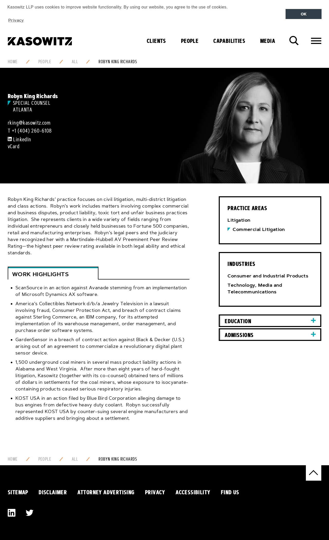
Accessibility (193, 492)
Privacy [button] (16, 20)
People (189, 40)
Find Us (230, 492)
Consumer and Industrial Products (267, 276)
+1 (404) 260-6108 (32, 130)
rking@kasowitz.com (29, 122)
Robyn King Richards (117, 61)
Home (13, 61)
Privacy (155, 492)
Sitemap (18, 492)
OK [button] (304, 14)
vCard (14, 146)
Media (267, 40)
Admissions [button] (239, 335)
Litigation (238, 220)
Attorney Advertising (106, 492)
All (75, 61)
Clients (156, 40)
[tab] (98, 357)
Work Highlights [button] (40, 274)
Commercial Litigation (259, 229)
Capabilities (229, 40)
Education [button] (238, 321)
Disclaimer (53, 492)
